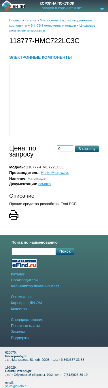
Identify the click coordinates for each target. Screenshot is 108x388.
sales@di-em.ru (16, 386)
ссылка (44, 184)
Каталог (30, 20)
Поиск (65, 251)
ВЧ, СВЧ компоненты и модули (53, 25)
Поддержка (21, 338)
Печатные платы (25, 325)
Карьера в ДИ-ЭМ (26, 303)
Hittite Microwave (55, 172)
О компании (21, 297)
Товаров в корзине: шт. (61, 8)
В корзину (86, 148)
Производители (24, 280)
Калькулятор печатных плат (35, 286)
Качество (19, 309)
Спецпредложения (27, 319)
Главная (15, 20)
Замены (18, 332)
